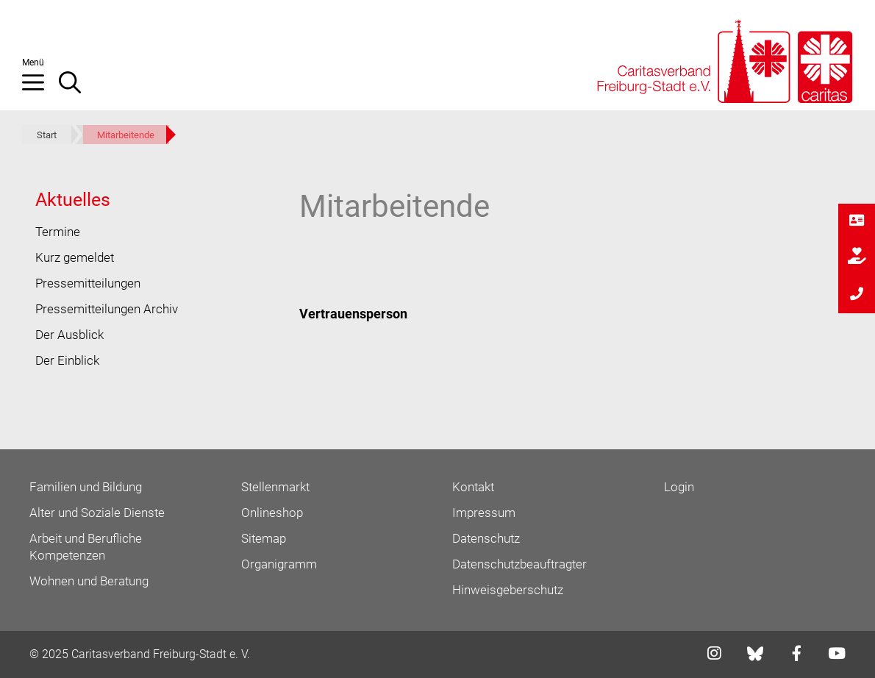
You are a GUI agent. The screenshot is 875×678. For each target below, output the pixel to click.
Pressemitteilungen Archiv (106, 308)
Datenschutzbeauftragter (519, 564)
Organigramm (279, 564)
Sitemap (263, 538)
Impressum (483, 512)
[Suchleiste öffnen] (77, 88)
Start (47, 134)
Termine (57, 231)
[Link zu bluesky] (756, 654)
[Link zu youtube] (832, 655)
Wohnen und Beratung (89, 581)
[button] (40, 88)
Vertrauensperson (353, 313)
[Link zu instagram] (710, 655)
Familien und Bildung (85, 486)
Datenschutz (486, 538)
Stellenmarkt (275, 486)
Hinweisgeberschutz (507, 589)
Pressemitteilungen (87, 283)
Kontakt (473, 486)
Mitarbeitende (125, 134)
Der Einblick (67, 360)
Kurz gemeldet (74, 257)
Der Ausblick (69, 334)
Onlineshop (272, 512)
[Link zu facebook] (792, 655)
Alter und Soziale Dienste (97, 512)
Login (679, 486)
